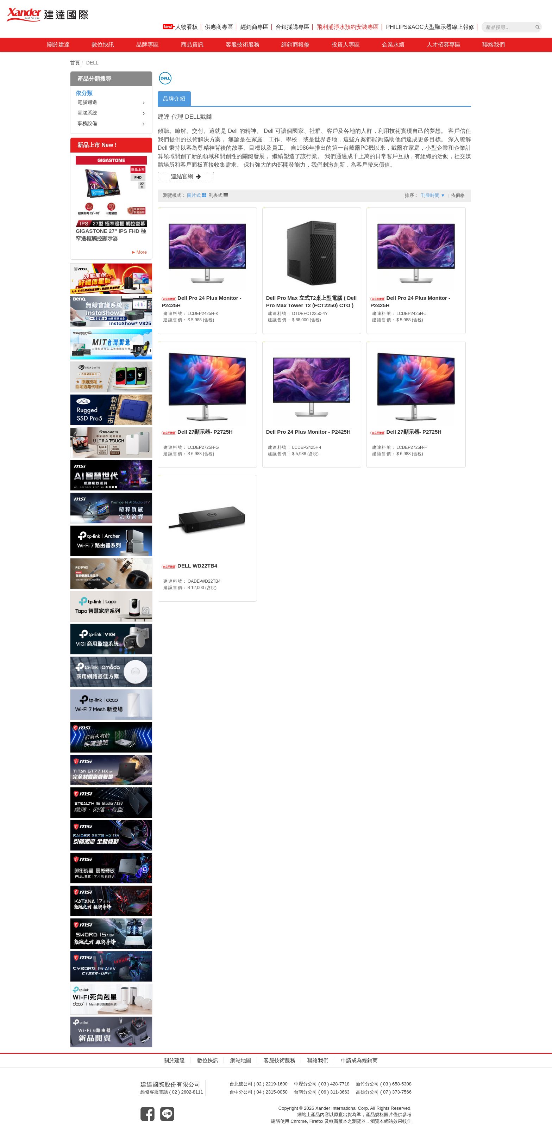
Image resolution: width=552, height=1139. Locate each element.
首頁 (75, 63)
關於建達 (58, 45)
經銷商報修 (295, 45)
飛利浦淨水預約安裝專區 (348, 27)
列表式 (218, 195)
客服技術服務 (242, 45)
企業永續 (393, 45)
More (142, 252)
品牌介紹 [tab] (174, 98)
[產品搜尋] (537, 27)
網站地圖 (240, 1060)
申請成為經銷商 (359, 1060)
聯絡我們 (493, 45)
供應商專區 (219, 27)
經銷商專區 (254, 27)
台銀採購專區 (292, 27)
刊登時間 (433, 195)
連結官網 (182, 176)
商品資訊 (192, 45)
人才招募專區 (443, 45)
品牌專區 (147, 45)
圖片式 (197, 195)
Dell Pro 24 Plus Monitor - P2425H (308, 432)
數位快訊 (103, 45)
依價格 (458, 195)
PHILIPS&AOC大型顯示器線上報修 (430, 27)
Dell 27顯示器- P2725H (205, 432)
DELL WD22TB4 (197, 566)
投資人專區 (346, 45)
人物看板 (180, 27)
